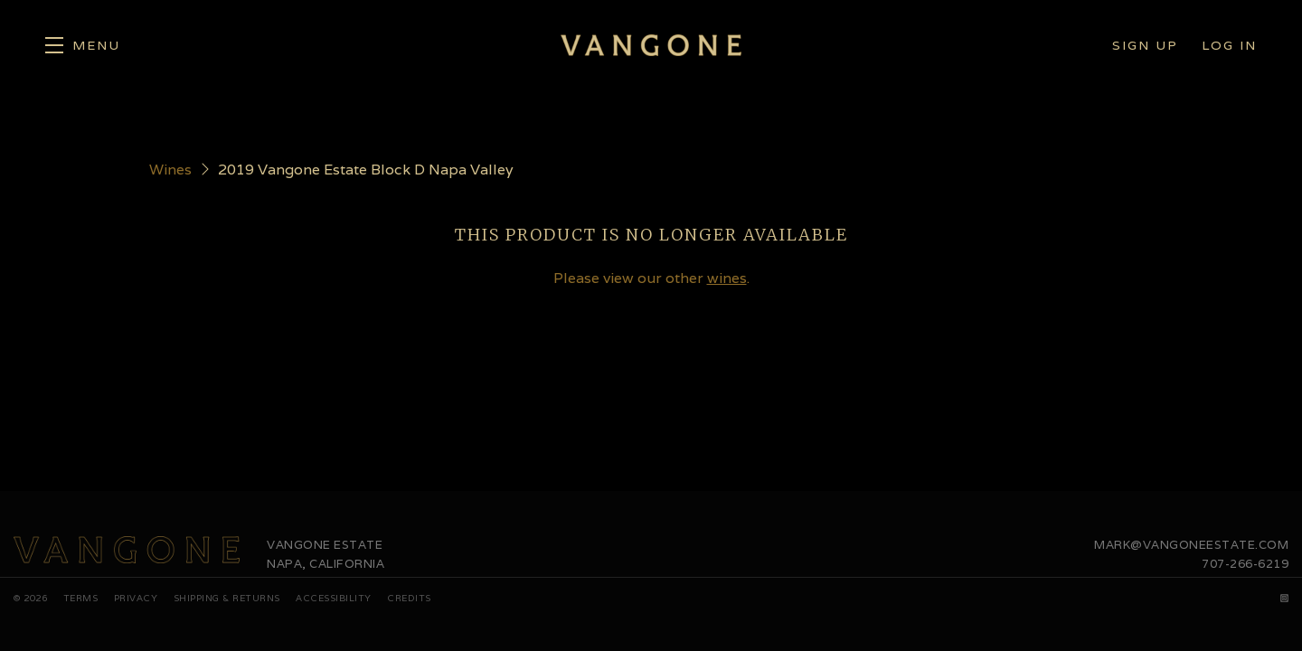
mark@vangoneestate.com (1191, 544)
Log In (1229, 45)
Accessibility (334, 598)
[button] (82, 45)
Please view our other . (651, 278)
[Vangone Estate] (127, 549)
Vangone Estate (651, 45)
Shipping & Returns (227, 598)
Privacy (136, 598)
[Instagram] (1284, 598)
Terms (81, 598)
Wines (170, 169)
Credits (409, 598)
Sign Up (1145, 45)
